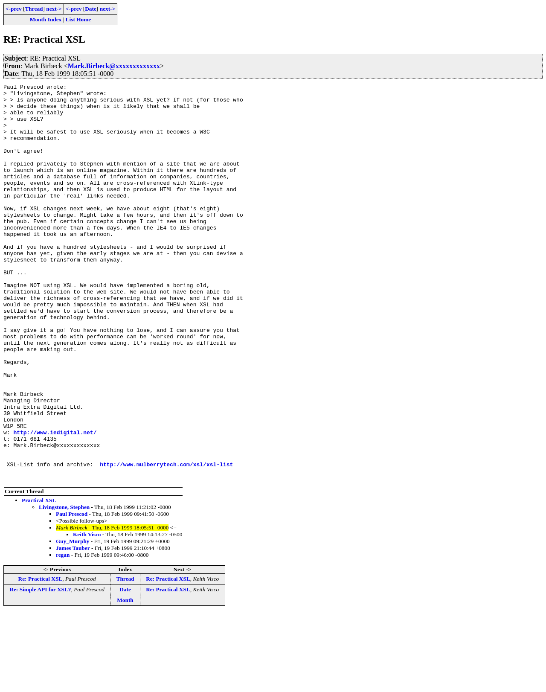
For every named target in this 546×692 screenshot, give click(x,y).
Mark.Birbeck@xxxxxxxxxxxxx (114, 66)
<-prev (14, 9)
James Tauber (73, 627)
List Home (78, 19)
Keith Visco (87, 614)
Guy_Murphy (73, 620)
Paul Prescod (71, 593)
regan (63, 634)
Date (90, 9)
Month (125, 679)
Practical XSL (39, 579)
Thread (34, 9)
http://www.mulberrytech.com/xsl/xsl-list (166, 541)
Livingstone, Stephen (64, 586)
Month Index (45, 19)
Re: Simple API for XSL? (40, 669)
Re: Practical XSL (40, 658)
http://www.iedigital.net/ (54, 502)
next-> (53, 9)
